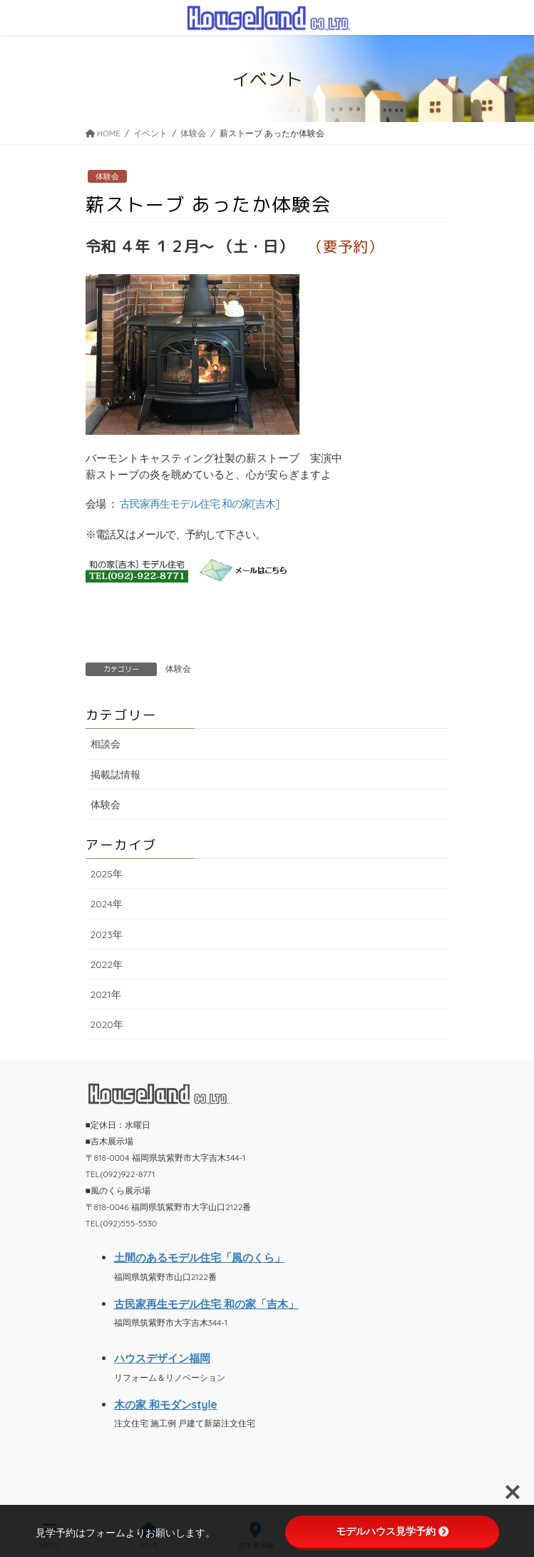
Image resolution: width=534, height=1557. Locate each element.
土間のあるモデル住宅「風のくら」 (199, 1257)
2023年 (107, 934)
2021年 (106, 994)
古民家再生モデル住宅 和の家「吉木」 (206, 1304)
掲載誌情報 (115, 774)
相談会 (105, 743)
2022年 (107, 964)
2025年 (107, 873)
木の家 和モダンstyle (165, 1404)
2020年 (107, 1024)
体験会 (107, 176)
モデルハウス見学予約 (392, 1531)
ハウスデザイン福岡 (162, 1358)
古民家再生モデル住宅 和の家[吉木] (199, 503)
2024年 (107, 903)
